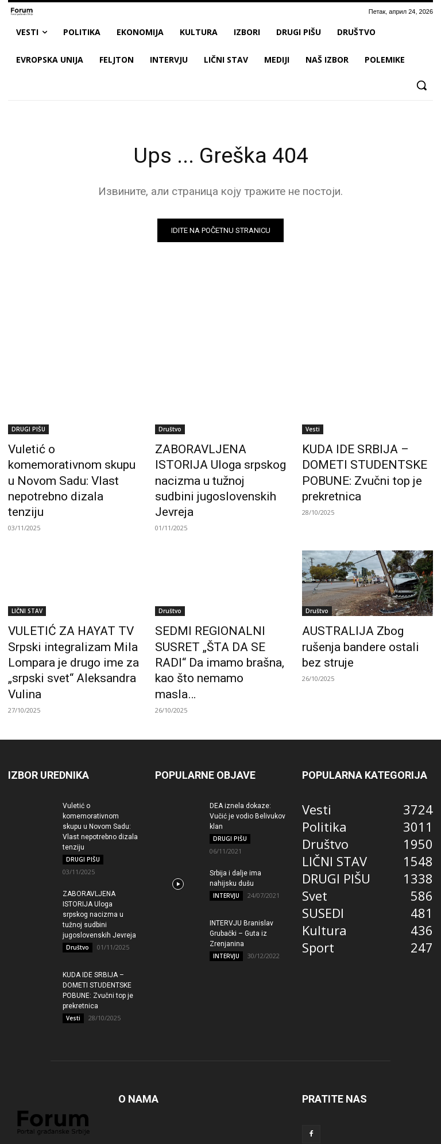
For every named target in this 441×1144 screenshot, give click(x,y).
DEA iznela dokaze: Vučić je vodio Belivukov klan (247, 761)
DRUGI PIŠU (28, 429)
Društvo (169, 429)
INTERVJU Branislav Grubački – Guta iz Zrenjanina (241, 878)
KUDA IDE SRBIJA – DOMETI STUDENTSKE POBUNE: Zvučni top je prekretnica (367, 460)
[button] (421, 85)
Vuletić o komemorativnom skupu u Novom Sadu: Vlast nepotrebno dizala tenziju (66, 460)
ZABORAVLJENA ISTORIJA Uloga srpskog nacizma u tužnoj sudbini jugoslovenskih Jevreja (99, 859)
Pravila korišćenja (341, 1133)
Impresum (285, 1133)
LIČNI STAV (26, 584)
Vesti (312, 429)
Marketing (242, 1133)
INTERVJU (226, 840)
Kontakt (393, 1133)
